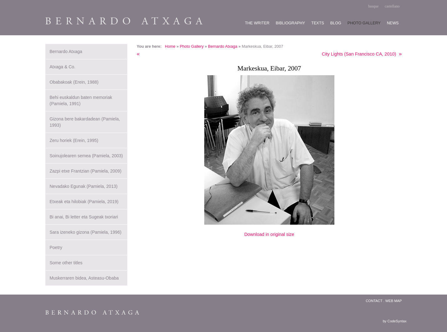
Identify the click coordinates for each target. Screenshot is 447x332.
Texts (317, 23)
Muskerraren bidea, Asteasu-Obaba (84, 278)
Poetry (56, 247)
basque (373, 6)
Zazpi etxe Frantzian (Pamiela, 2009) (86, 170)
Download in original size (269, 234)
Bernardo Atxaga (222, 46)
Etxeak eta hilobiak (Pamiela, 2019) (84, 201)
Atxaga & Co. (63, 66)
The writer (257, 23)
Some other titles (66, 262)
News (393, 23)
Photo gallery (364, 23)
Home (170, 46)
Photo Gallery (192, 46)
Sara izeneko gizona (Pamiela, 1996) (86, 232)
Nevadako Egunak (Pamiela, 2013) (84, 186)
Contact (374, 301)
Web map (393, 301)
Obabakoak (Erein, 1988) (74, 82)
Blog (335, 23)
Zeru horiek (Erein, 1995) (74, 140)
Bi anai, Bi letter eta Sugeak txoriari (84, 216)
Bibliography (290, 23)
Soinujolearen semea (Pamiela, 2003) (86, 155)
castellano (392, 6)
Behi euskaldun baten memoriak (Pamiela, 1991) (81, 100)
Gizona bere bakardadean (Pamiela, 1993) (85, 122)
